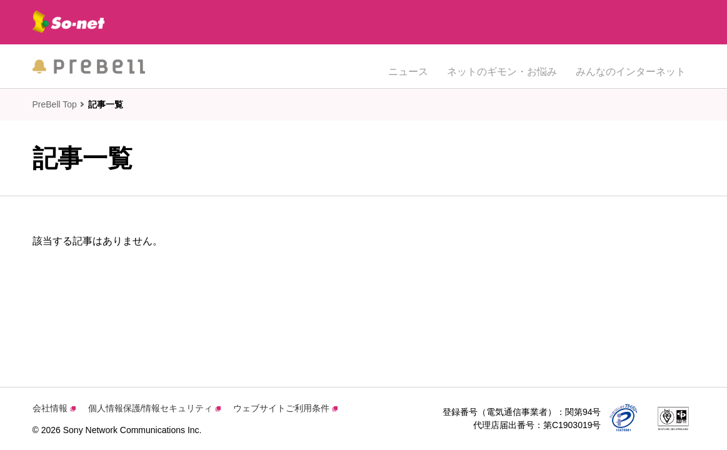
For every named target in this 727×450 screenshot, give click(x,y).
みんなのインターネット (631, 66)
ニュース (408, 66)
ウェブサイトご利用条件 (285, 408)
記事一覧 (105, 104)
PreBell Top (55, 104)
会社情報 (54, 408)
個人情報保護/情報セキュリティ (154, 408)
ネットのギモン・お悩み (502, 66)
